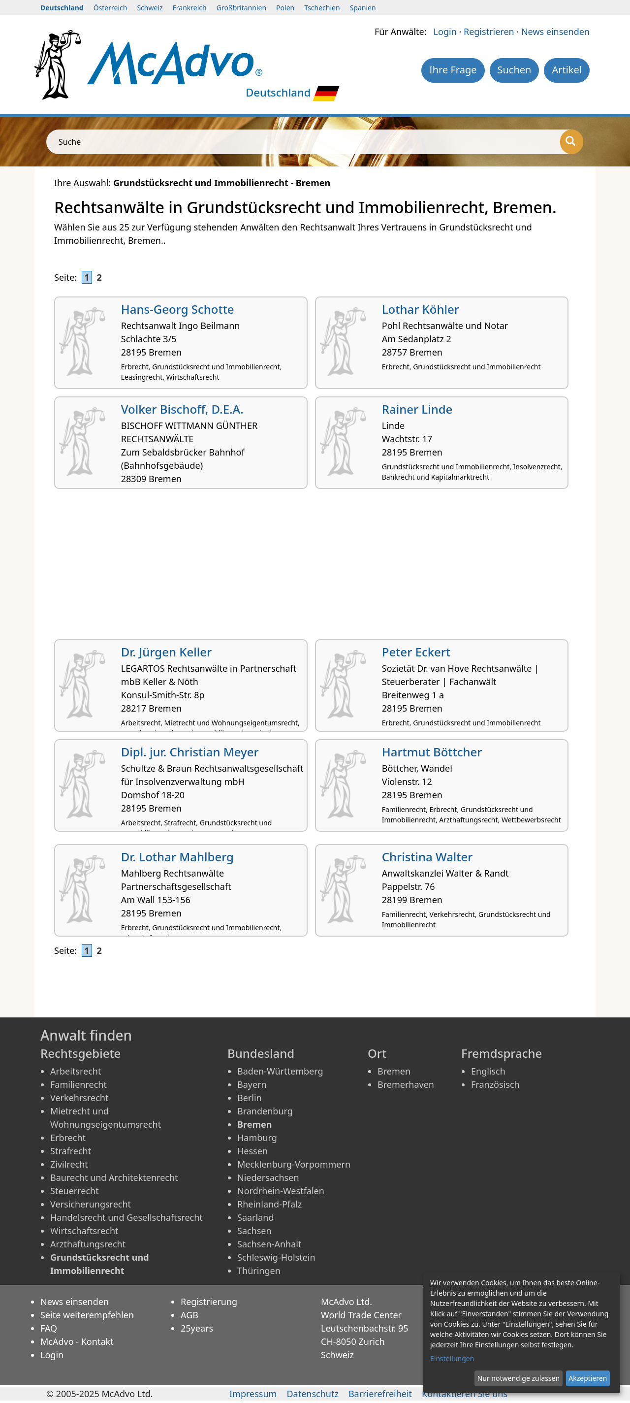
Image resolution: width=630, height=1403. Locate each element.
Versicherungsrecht (90, 1204)
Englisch (488, 1071)
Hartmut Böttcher (432, 752)
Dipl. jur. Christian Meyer (190, 752)
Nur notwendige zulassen (518, 1378)
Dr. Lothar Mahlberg (177, 856)
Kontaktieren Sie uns (464, 1394)
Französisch (495, 1084)
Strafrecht (70, 1151)
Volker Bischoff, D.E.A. (182, 409)
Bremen (394, 1071)
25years (197, 1328)
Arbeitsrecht (75, 1071)
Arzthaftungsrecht (88, 1244)
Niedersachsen (268, 1177)
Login (445, 31)
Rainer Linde (417, 409)
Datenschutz (312, 1394)
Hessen (252, 1151)
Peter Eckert (416, 652)
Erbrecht (68, 1137)
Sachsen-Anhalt (269, 1244)
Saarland (255, 1217)
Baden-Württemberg (280, 1071)
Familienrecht (78, 1084)
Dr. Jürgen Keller (166, 652)
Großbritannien (241, 7)
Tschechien (322, 7)
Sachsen (254, 1231)
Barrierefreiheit (380, 1394)
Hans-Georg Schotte (177, 309)
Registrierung (209, 1301)
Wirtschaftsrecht (84, 1231)
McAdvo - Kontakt (77, 1341)
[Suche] (571, 142)
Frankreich (190, 7)
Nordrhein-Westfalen (280, 1191)
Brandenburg (265, 1111)
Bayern (252, 1084)
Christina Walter (427, 856)
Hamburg (257, 1137)
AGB (189, 1315)
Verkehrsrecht (79, 1098)
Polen (285, 7)
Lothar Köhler (420, 309)
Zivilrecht (69, 1164)
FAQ (48, 1328)
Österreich (110, 7)
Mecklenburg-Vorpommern (293, 1164)
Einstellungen (452, 1358)
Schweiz (149, 7)
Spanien (363, 7)
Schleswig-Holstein (276, 1257)
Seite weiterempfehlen (87, 1315)
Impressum (253, 1394)
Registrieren (489, 31)
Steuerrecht (74, 1191)
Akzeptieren (587, 1378)
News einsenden (555, 31)
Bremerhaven (406, 1084)
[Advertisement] (315, 568)
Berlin (249, 1098)
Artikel (567, 69)
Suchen (515, 69)
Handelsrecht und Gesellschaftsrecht (126, 1217)
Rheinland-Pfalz (269, 1204)
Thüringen (259, 1270)
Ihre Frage (453, 69)
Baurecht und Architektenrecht (114, 1177)
